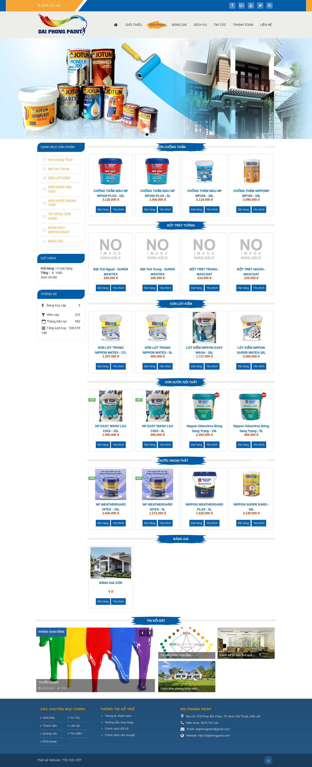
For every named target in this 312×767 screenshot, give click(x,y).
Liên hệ (74, 725)
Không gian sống (51, 631)
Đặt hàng (103, 209)
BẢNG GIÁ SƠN (110, 583)
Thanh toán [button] (243, 25)
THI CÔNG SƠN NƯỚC (59, 216)
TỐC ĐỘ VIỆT (72, 760)
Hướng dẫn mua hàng (119, 722)
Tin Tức (75, 717)
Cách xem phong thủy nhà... (179, 688)
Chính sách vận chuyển (120, 735)
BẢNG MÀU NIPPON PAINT (59, 230)
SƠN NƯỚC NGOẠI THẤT (170, 460)
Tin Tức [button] (220, 25)
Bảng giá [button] (179, 25)
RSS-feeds (50, 741)
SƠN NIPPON (259, 460)
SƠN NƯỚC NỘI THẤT (181, 382)
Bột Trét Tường (181, 225)
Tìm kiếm (76, 733)
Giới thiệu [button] (134, 25)
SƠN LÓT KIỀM (181, 304)
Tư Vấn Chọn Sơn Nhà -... (177, 655)
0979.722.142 (51, 5)
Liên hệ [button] (266, 25)
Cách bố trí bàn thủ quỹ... (237, 655)
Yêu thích (118, 209)
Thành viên (50, 725)
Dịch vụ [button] (200, 25)
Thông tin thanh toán (118, 716)
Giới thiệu (49, 717)
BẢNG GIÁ (181, 539)
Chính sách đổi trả (116, 728)
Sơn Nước (260, 147)
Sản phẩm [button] (157, 25)
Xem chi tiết (49, 277)
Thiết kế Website (48, 760)
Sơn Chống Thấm (171, 147)
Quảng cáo (50, 733)
